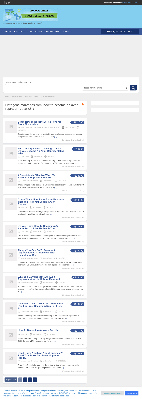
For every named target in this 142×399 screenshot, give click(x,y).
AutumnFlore (47, 361)
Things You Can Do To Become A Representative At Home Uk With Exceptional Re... (37, 252)
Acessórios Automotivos (29, 181)
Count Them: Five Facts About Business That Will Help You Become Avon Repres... (41, 202)
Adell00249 (37, 207)
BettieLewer (37, 231)
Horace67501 (48, 311)
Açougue (24, 207)
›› (35, 380)
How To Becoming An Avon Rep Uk (38, 330)
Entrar (135, 2)
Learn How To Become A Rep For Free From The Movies (39, 123)
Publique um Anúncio (120, 31)
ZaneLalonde (69, 127)
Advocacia (25, 127)
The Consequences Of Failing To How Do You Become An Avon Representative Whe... (41, 151)
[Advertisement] (71, 56)
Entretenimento (52, 31)
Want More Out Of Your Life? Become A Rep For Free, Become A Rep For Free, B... (40, 306)
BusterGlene (47, 258)
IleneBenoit (38, 156)
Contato (66, 31)
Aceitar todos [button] (132, 393)
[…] (55, 137)
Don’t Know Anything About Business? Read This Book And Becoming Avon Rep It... (40, 355)
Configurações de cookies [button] (112, 393)
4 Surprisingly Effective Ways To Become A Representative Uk (36, 176)
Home (8, 31)
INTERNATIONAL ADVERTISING (41, 127)
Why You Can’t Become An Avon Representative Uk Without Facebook (39, 278)
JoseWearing (47, 181)
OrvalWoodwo (48, 282)
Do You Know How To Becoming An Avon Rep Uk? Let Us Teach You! (38, 227)
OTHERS (56, 127)
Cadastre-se (126, 2)
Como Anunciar (35, 31)
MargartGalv (37, 334)
